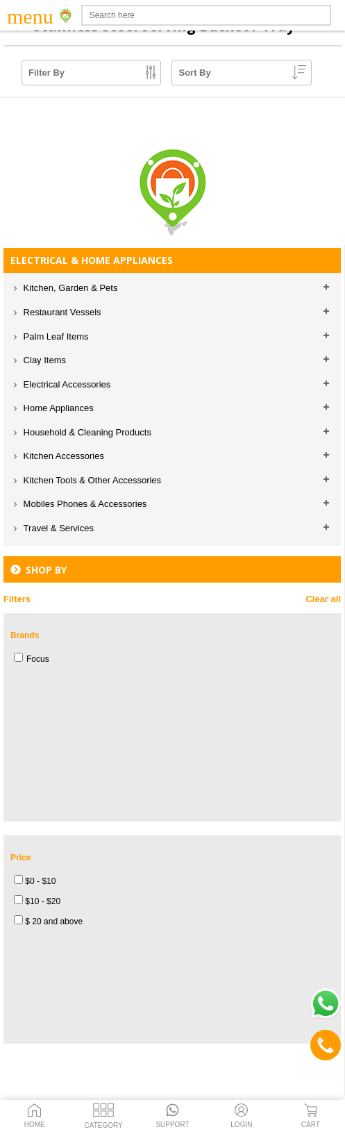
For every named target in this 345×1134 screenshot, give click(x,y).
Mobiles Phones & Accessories (83, 504)
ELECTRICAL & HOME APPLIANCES (91, 260)
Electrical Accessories (65, 384)
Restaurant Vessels (61, 312)
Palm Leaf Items (55, 336)
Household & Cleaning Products (86, 432)
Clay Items (43, 360)
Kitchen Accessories (62, 456)
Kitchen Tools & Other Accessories (91, 480)
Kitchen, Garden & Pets (69, 288)
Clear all (323, 599)
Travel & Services (57, 528)
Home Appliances (57, 408)
